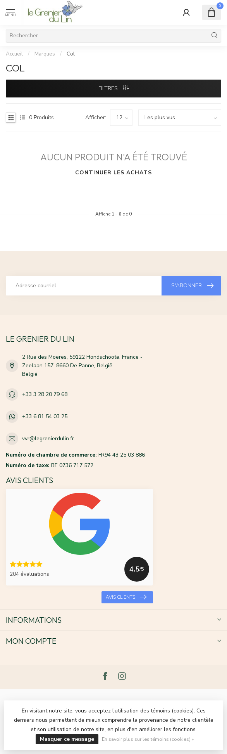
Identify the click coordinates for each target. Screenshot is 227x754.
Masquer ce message (67, 739)
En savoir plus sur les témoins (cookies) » (148, 739)
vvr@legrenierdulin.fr (48, 438)
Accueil (14, 53)
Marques (44, 53)
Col (71, 53)
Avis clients (126, 597)
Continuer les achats (113, 172)
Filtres (113, 88)
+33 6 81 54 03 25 (44, 416)
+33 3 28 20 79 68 (44, 394)
